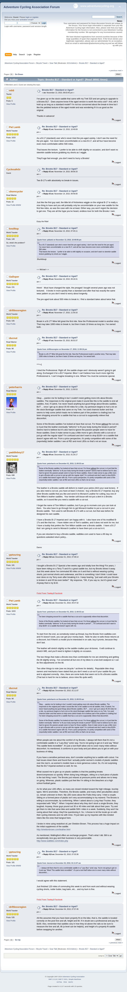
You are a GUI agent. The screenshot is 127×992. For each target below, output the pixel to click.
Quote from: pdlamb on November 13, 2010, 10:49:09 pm (59, 240)
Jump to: (101, 956)
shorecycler (16, 191)
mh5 (11, 90)
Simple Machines (74, 979)
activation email (26, 20)
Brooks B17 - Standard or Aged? (58, 90)
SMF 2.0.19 (52, 979)
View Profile (11, 104)
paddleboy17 (16, 452)
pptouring (15, 554)
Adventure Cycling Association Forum (32, 7)
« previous (113, 70)
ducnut (13, 338)
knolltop (14, 228)
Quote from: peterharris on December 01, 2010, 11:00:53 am (60, 463)
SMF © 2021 (63, 979)
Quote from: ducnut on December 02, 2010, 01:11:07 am (59, 863)
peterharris (15, 387)
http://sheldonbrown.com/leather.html (53, 829)
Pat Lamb (14, 127)
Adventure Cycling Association (73, 976)
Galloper (14, 276)
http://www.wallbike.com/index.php (52, 841)
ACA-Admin (71, 63)
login (28, 17)
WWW (18, 205)
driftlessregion (17, 310)
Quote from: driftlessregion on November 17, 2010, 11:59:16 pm (62, 349)
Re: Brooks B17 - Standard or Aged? (60, 126)
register (35, 17)
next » (120, 70)
